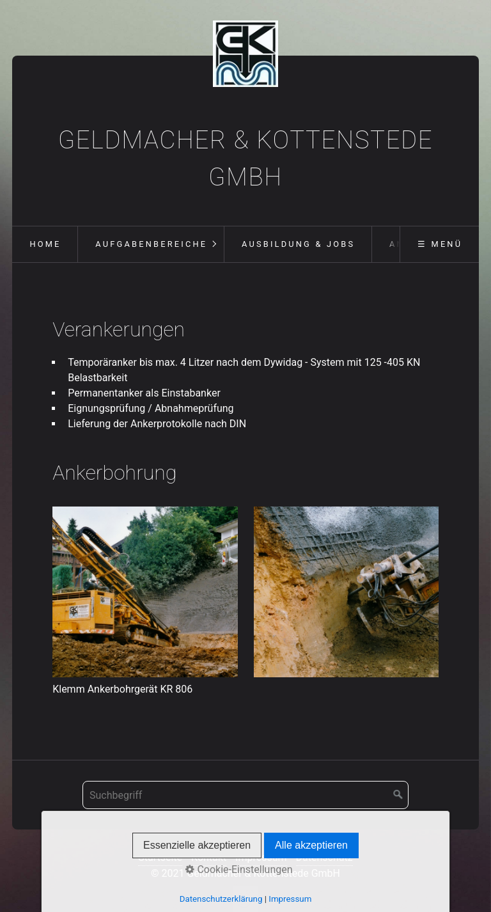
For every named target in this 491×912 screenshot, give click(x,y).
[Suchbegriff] (245, 795)
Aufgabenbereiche (151, 244)
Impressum (261, 857)
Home (45, 244)
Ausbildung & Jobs (298, 244)
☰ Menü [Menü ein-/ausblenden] (439, 244)
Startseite (160, 857)
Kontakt (208, 857)
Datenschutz (324, 857)
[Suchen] (398, 795)
